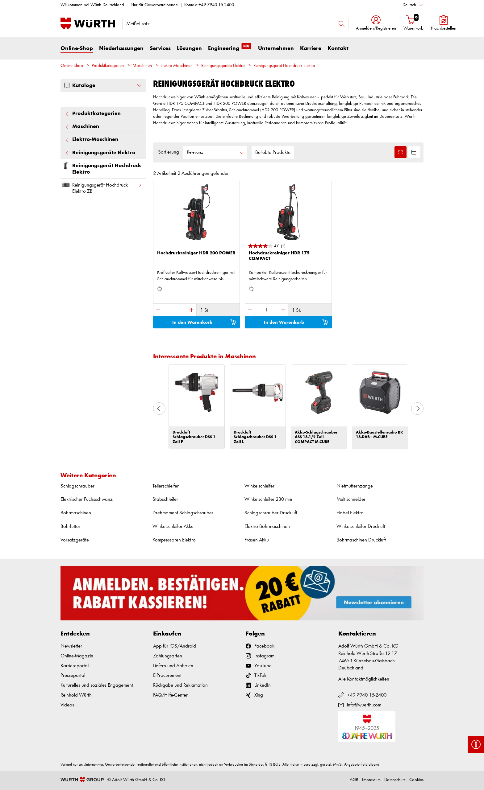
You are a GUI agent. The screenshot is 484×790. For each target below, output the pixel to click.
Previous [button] (159, 408)
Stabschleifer (165, 499)
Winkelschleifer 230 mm (268, 499)
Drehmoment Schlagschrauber (182, 513)
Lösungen (189, 48)
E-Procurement (167, 675)
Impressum (371, 780)
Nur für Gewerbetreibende (154, 5)
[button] (376, 23)
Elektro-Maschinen (177, 66)
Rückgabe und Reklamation (180, 685)
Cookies (416, 780)
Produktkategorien (108, 66)
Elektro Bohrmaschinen (267, 526)
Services (160, 48)
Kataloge (103, 85)
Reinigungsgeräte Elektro (223, 66)
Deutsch (409, 5)
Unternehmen (276, 48)
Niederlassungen (121, 48)
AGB (354, 780)
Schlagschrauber (77, 486)
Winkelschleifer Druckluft (360, 526)
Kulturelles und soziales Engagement (96, 685)
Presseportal (72, 675)
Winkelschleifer (259, 486)
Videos (67, 705)
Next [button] (417, 408)
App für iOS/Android (174, 646)
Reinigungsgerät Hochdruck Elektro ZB (101, 187)
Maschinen (142, 66)
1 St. (205, 310)
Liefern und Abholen (173, 666)
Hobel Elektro (350, 513)
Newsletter (71, 646)
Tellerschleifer (165, 486)
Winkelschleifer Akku (173, 526)
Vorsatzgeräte (74, 540)
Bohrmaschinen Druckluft (361, 540)
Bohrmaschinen (75, 513)
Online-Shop (76, 48)
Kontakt (338, 48)
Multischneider (350, 499)
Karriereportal (74, 666)
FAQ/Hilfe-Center (170, 695)
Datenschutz (395, 780)
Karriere (310, 48)
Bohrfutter (70, 526)
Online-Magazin (76, 656)
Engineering (230, 48)
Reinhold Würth (76, 695)
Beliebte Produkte (272, 152)
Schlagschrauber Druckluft (270, 513)
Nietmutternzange (354, 486)
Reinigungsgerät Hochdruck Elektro (284, 66)
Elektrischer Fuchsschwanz (86, 499)
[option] (197, 406)
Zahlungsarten (167, 656)
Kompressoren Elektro (174, 540)
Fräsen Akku (256, 540)
